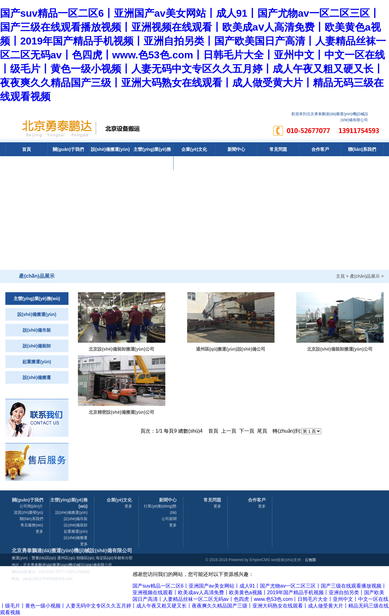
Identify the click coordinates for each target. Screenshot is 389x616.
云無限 (310, 560)
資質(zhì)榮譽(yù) (28, 512)
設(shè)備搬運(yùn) (110, 149)
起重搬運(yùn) (36, 361)
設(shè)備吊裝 (37, 330)
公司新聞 (169, 519)
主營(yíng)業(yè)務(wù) (152, 156)
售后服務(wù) (32, 525)
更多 (39, 531)
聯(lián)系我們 (362, 149)
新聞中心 (236, 149)
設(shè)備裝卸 (37, 345)
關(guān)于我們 (68, 149)
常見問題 (278, 149)
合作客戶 (320, 149)
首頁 (26, 149)
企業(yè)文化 (194, 149)
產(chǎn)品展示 (365, 276)
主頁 (340, 276)
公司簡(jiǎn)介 (31, 506)
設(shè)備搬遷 (37, 377)
